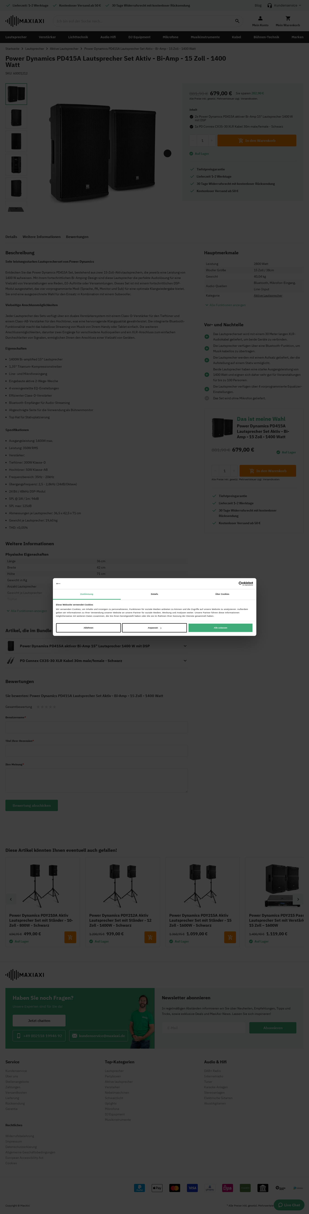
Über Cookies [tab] (222, 594)
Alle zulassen (220, 628)
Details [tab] (154, 594)
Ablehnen (88, 628)
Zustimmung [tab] (86, 594)
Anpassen (154, 628)
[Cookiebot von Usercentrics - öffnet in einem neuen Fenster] (233, 583)
